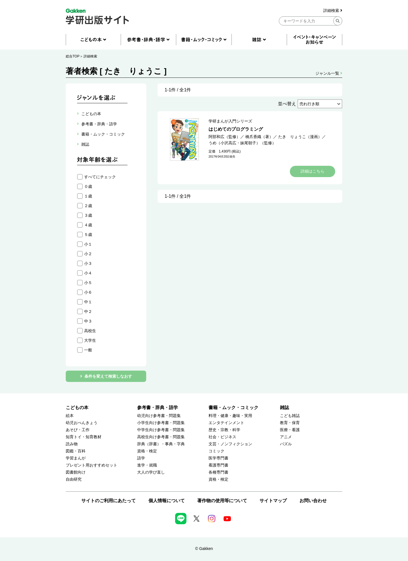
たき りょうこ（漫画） (300, 136)
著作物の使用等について (222, 500)
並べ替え (287, 103)
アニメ (286, 437)
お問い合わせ (313, 500)
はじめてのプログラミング (236, 129)
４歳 (88, 225)
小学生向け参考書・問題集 (161, 423)
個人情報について (166, 500)
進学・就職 (147, 465)
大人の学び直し (151, 472)
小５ (88, 282)
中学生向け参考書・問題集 (161, 430)
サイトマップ (273, 500)
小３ (88, 263)
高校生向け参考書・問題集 (161, 437)
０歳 (88, 186)
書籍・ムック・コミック (233, 407)
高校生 (90, 330)
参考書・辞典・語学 (157, 407)
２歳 (88, 205)
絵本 (70, 416)
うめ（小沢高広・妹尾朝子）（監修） (242, 143)
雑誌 (284, 407)
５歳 (88, 234)
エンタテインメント (226, 423)
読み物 (72, 444)
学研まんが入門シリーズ (230, 121)
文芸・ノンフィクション (230, 444)
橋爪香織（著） (259, 136)
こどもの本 (77, 407)
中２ (88, 311)
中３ (88, 321)
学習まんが (76, 458)
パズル (286, 444)
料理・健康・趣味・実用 (230, 416)
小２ (88, 254)
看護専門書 (218, 465)
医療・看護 (290, 430)
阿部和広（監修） (224, 136)
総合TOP (72, 56)
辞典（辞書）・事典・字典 (161, 444)
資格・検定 (147, 451)
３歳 (88, 215)
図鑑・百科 (76, 451)
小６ (88, 292)
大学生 (90, 340)
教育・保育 (290, 423)
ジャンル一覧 (328, 73)
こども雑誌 (290, 416)
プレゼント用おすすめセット (91, 465)
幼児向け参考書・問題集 (159, 416)
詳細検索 (332, 10)
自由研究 (74, 479)
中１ (88, 302)
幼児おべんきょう (81, 423)
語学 (141, 458)
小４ (88, 273)
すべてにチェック (100, 177)
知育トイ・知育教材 (83, 437)
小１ (88, 244)
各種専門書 (218, 472)
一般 (88, 350)
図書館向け (76, 472)
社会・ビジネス (222, 437)
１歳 (88, 196)
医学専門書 (218, 458)
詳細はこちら (312, 171)
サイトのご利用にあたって (108, 500)
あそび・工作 (78, 430)
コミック (216, 451)
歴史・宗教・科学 (224, 430)
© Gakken (204, 548)
